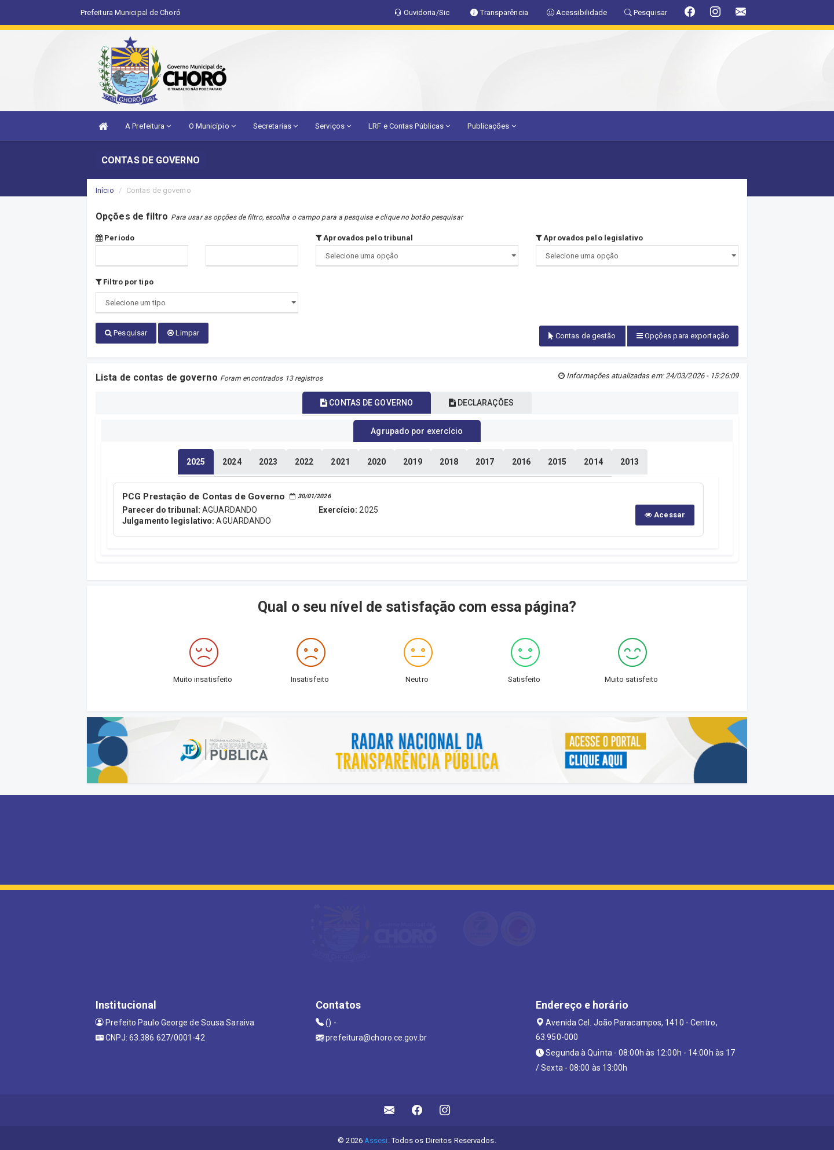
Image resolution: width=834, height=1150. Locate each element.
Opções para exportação (683, 335)
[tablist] (196, 457)
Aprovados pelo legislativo (589, 237)
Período (115, 237)
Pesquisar (126, 332)
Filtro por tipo (124, 282)
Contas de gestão (582, 335)
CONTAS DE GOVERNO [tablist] (360, 400)
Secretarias (275, 126)
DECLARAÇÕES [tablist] (487, 400)
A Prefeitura (148, 126)
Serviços (333, 126)
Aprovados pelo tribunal (365, 237)
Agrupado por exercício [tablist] (417, 428)
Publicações (491, 126)
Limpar (183, 332)
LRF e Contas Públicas (409, 126)
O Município (212, 126)
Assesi (376, 1135)
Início (105, 190)
